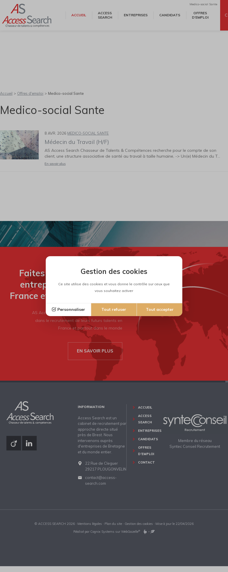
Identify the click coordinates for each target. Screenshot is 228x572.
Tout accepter (160, 309)
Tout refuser (113, 309)
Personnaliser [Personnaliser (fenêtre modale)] (71, 309)
